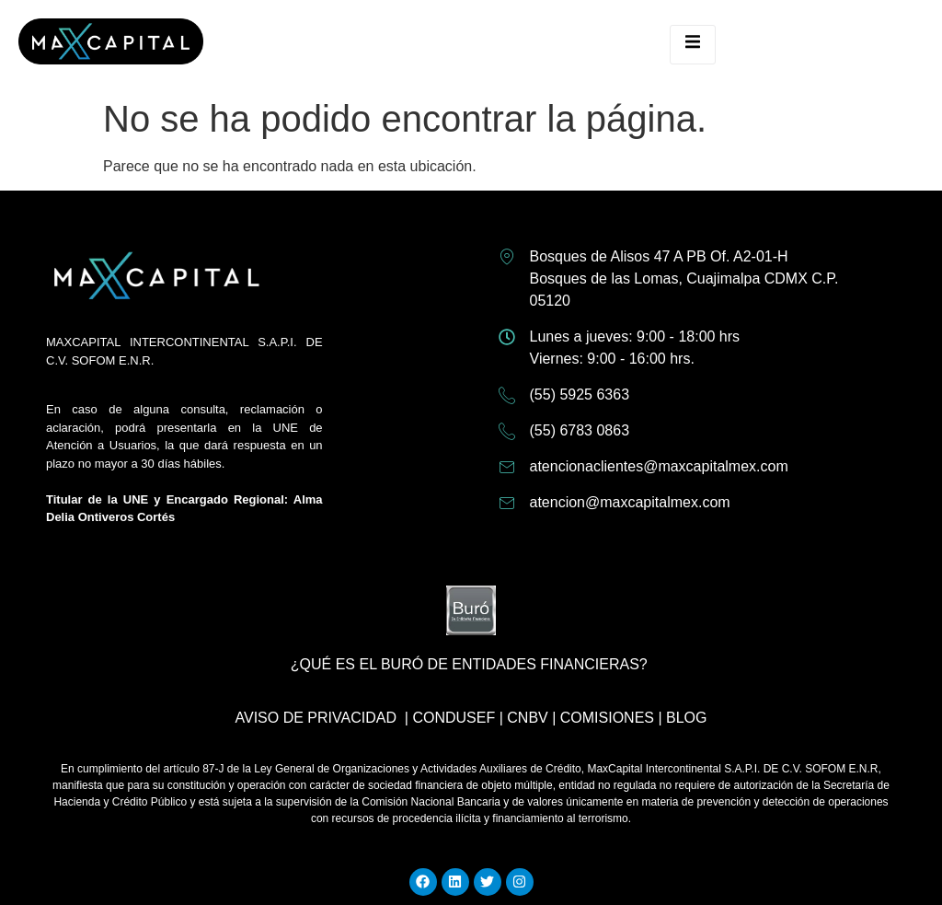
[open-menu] (693, 44)
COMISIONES (607, 717)
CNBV (527, 717)
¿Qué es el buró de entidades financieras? (469, 664)
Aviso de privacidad (315, 717)
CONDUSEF (453, 717)
